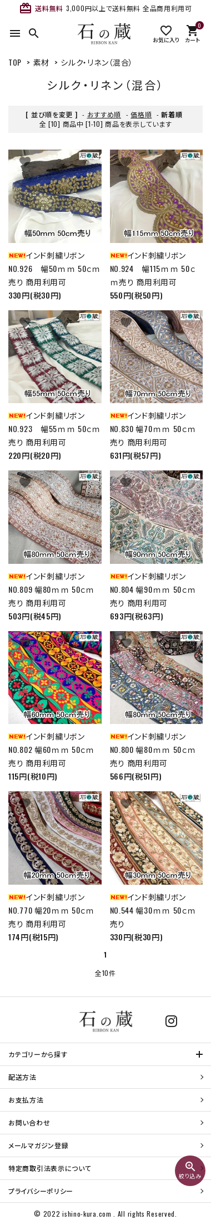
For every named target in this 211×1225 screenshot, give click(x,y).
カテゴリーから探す (37, 1054)
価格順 (141, 114)
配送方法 (22, 1077)
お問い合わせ (29, 1122)
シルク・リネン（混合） (97, 62)
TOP (15, 62)
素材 (41, 62)
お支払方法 (26, 1099)
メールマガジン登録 (38, 1145)
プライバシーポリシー (40, 1191)
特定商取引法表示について (49, 1168)
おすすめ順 (104, 114)
